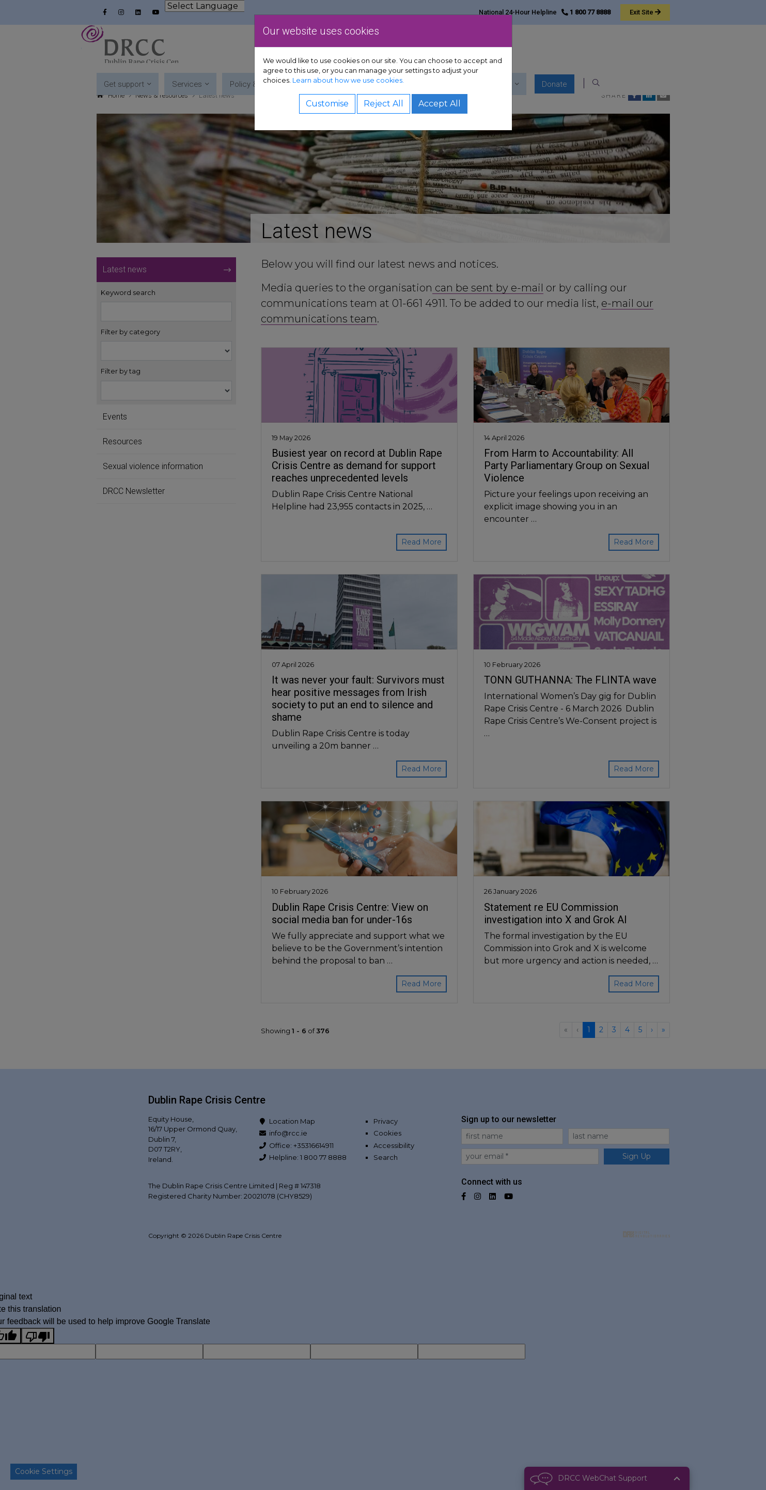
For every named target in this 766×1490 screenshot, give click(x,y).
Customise (327, 103)
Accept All (439, 103)
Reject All (383, 103)
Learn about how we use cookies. (348, 80)
